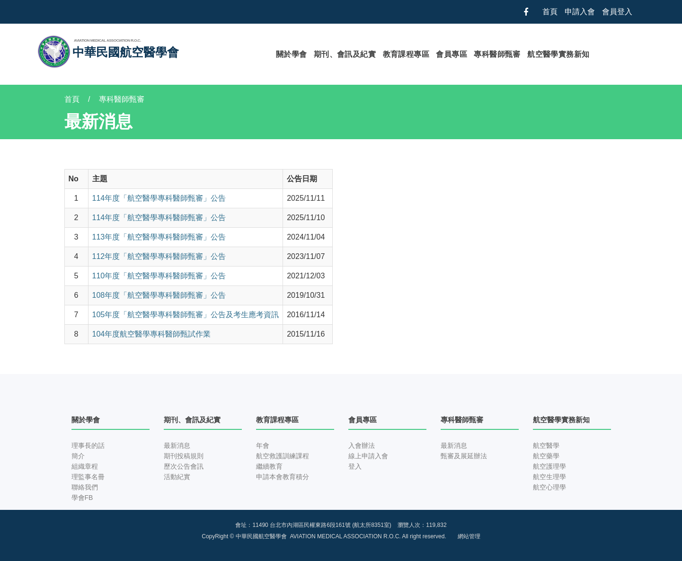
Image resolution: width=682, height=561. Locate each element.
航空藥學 (546, 456)
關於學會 (291, 54)
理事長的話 (88, 445)
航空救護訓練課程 (282, 456)
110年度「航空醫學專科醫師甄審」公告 (159, 276)
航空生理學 (549, 477)
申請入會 (580, 12)
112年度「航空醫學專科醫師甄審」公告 (159, 256)
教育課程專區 (406, 54)
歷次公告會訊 (184, 466)
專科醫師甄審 (497, 54)
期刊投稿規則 (184, 456)
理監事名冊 (88, 477)
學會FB (82, 497)
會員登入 (617, 12)
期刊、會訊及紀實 (345, 54)
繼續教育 (269, 466)
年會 (262, 445)
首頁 (550, 12)
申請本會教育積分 (282, 477)
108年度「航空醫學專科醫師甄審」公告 (159, 295)
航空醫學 (546, 445)
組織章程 (84, 466)
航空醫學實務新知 (558, 54)
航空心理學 (549, 487)
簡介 (78, 456)
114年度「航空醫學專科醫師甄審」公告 (159, 198)
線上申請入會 (368, 456)
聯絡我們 (84, 487)
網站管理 (469, 536)
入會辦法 (361, 445)
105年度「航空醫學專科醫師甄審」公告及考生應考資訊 (185, 315)
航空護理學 (549, 466)
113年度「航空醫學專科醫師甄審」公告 (159, 237)
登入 (355, 466)
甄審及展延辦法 (464, 456)
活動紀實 (177, 477)
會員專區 (451, 54)
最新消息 (177, 445)
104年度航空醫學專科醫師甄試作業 (151, 334)
